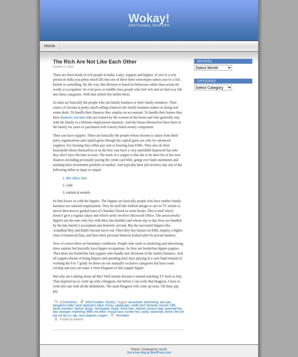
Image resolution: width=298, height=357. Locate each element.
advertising (151, 302)
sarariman (156, 311)
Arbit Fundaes (95, 302)
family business (63, 308)
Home (49, 45)
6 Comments (68, 302)
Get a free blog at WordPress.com (149, 352)
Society (110, 302)
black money (105, 305)
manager (64, 311)
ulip (75, 315)
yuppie (102, 315)
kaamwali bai (173, 308)
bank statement (85, 305)
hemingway (102, 308)
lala (55, 311)
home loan (127, 308)
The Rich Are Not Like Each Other (94, 62)
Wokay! (149, 18)
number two (132, 311)
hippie (115, 308)
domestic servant (157, 305)
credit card (138, 305)
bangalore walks (63, 305)
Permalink (122, 315)
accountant (135, 302)
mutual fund (115, 311)
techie (169, 311)
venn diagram (88, 315)
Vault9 (163, 349)
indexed (141, 308)
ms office (100, 311)
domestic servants (73, 117)
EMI (172, 305)
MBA (89, 311)
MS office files (76, 178)
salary (145, 311)
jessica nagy (155, 308)
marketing (78, 311)
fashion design (83, 308)
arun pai (165, 302)
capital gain (122, 305)
